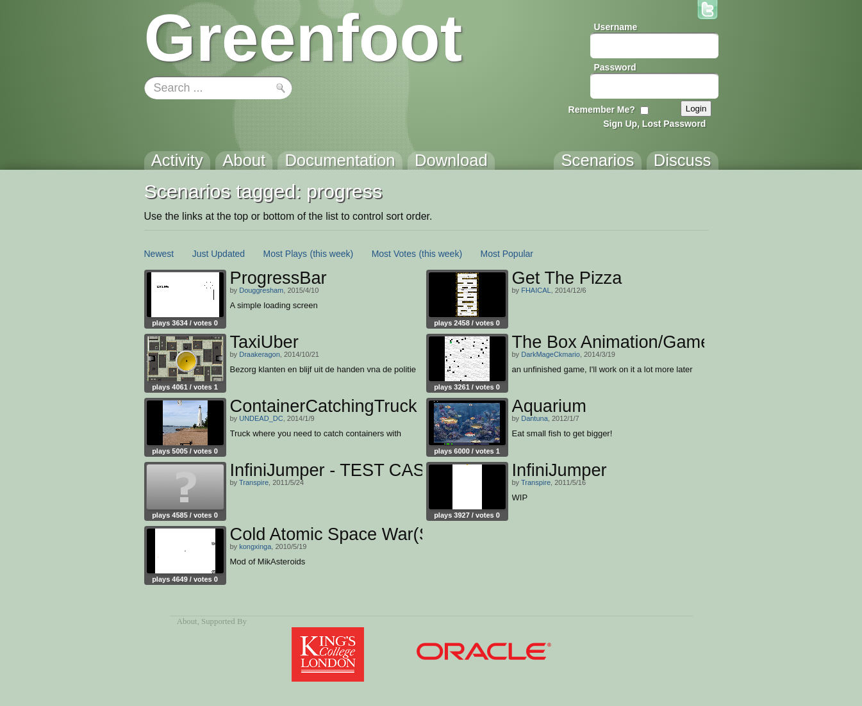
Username (616, 27)
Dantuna (534, 418)
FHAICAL (536, 290)
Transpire (254, 482)
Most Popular (507, 254)
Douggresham (261, 290)
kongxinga (255, 546)
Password (615, 67)
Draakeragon (259, 354)
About (187, 621)
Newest (159, 254)
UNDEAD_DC (261, 418)
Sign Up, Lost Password (654, 124)
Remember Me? (601, 109)
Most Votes (394, 254)
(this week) (332, 254)
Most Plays (285, 254)
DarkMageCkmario (550, 354)
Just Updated (218, 254)
